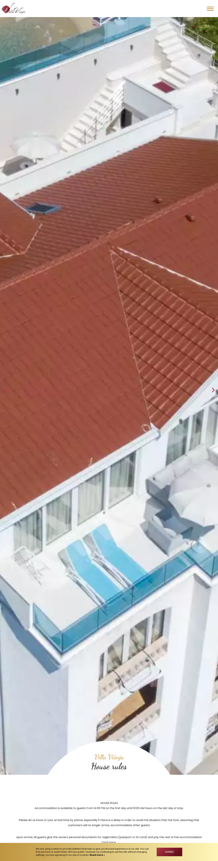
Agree (169, 852)
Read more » (97, 855)
